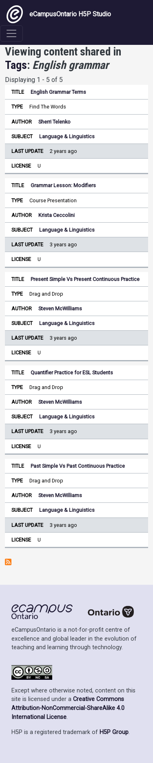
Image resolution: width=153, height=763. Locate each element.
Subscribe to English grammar (8, 562)
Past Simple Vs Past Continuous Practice (78, 466)
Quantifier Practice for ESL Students (72, 372)
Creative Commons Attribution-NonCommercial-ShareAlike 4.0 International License (67, 708)
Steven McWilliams (60, 308)
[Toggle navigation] (11, 33)
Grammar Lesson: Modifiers (63, 185)
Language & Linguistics (67, 136)
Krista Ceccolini (56, 215)
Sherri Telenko (54, 122)
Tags (16, 65)
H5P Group (114, 732)
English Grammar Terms (58, 92)
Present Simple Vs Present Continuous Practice (85, 279)
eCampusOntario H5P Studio (59, 14)
